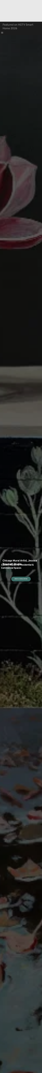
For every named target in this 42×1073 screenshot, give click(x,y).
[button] (2, 33)
